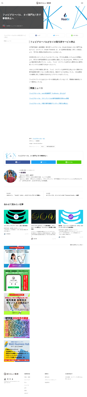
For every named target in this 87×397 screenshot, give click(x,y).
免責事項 (47, 382)
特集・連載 (27, 377)
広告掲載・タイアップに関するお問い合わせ (73, 378)
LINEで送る (75, 35)
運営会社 (47, 377)
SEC (44, 138)
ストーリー (27, 380)
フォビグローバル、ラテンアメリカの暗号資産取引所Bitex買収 (49, 98)
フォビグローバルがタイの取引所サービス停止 (15, 36)
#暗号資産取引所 (50, 146)
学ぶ (25, 382)
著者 (25, 390)
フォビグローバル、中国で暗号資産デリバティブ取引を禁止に (48, 103)
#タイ (42, 146)
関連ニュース (7, 41)
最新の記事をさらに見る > (76, 245)
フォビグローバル (37, 138)
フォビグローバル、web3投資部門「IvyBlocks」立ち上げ (47, 93)
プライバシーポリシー (50, 380)
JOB (25, 388)
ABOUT (26, 393)
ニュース (13, 25)
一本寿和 (22, 172)
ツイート (57, 35)
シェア (38, 35)
